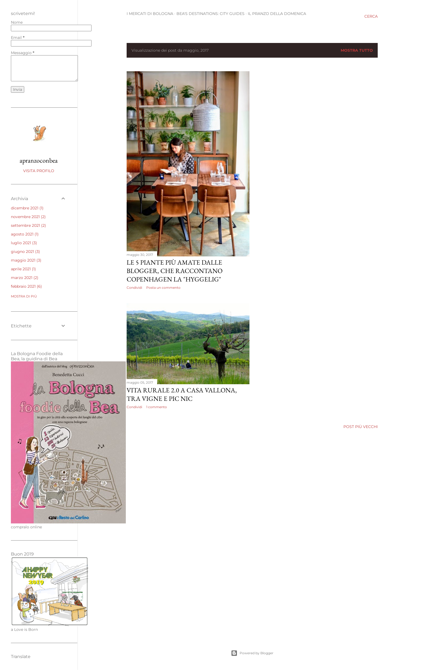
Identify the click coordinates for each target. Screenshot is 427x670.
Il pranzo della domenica (277, 13)
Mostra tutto (357, 50)
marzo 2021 (24, 277)
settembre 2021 (28, 225)
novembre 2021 (28, 216)
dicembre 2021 (27, 208)
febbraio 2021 (26, 286)
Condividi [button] (134, 288)
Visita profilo (38, 170)
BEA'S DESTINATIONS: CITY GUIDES (210, 13)
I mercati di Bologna (150, 13)
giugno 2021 (25, 251)
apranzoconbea (39, 160)
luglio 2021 (24, 242)
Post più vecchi (360, 426)
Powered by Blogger (252, 653)
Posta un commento (163, 288)
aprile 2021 (23, 268)
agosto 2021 (25, 234)
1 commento (156, 407)
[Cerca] (371, 16)
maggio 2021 (26, 260)
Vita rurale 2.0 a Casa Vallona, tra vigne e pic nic (182, 394)
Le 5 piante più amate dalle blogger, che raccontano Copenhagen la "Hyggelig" (174, 270)
